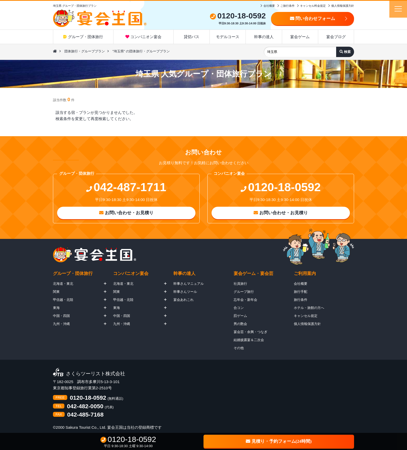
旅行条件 (300, 300)
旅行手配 (300, 292)
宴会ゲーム (300, 36)
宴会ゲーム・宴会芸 (253, 273)
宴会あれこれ (183, 300)
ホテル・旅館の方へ (309, 308)
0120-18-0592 (88, 398)
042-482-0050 (85, 407)
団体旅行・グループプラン (84, 51)
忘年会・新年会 (245, 300)
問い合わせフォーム (312, 18)
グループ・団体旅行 (83, 36)
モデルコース (227, 36)
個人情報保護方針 (342, 5)
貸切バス (191, 36)
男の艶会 (240, 324)
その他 (239, 348)
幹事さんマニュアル (188, 284)
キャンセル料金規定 (313, 5)
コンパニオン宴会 (143, 36)
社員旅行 (240, 284)
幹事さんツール (185, 292)
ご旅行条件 (287, 5)
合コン (239, 308)
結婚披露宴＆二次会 (249, 340)
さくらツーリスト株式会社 (95, 373)
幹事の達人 (264, 36)
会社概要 (269, 5)
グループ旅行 (244, 292)
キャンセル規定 (305, 316)
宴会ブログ (336, 36)
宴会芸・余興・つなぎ (250, 332)
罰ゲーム (240, 316)
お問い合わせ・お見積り (126, 212)
